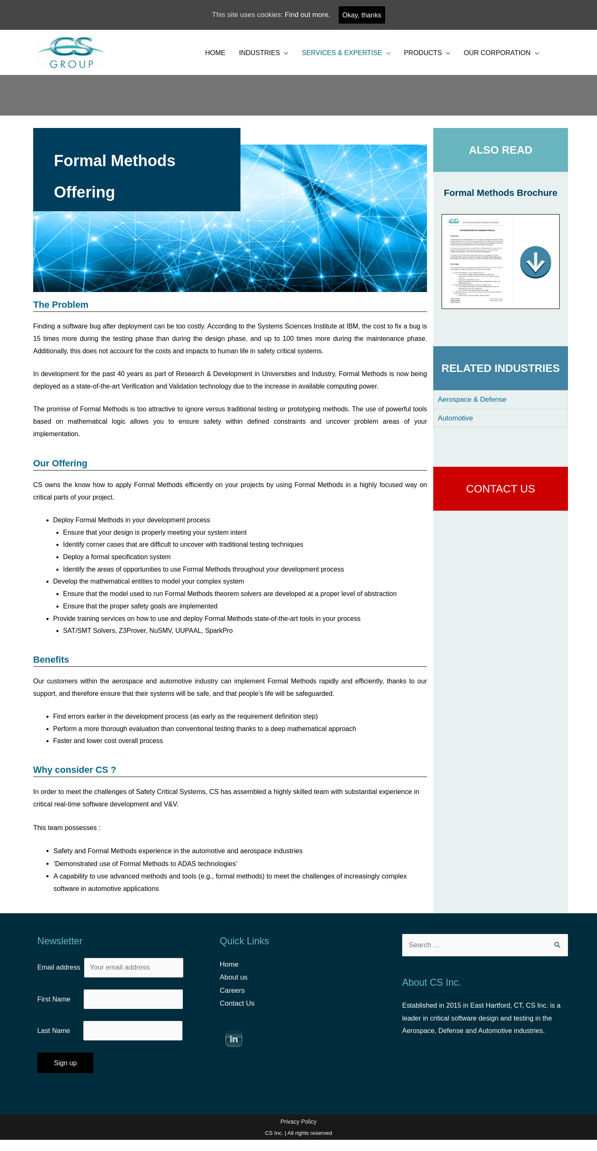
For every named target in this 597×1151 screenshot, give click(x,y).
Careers (232, 999)
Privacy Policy (298, 1132)
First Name (60, 1008)
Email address (111, 976)
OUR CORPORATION (495, 54)
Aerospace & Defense (472, 402)
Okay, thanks (362, 15)
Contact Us (237, 1012)
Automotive (455, 421)
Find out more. (307, 15)
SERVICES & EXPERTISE (334, 54)
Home (229, 973)
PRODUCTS (418, 54)
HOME (203, 54)
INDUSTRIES (249, 54)
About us (234, 986)
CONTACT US (500, 492)
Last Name (61, 1040)
